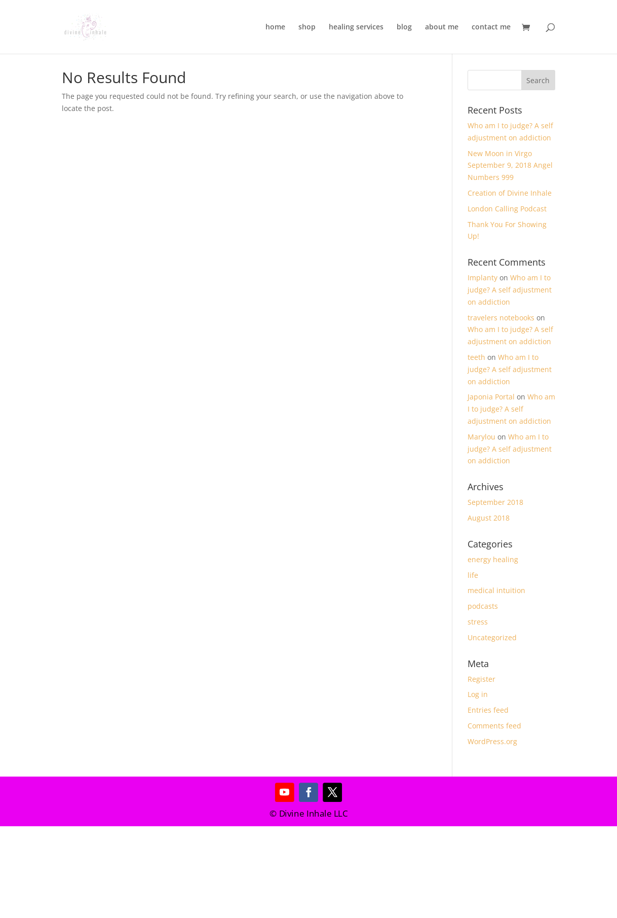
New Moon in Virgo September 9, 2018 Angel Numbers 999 (510, 165)
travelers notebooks (501, 317)
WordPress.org (492, 741)
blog (404, 27)
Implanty (482, 277)
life (473, 575)
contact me (491, 27)
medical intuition (496, 590)
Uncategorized (492, 637)
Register (481, 679)
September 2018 (495, 502)
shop (307, 27)
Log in (478, 694)
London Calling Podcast (507, 208)
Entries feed (488, 710)
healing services (356, 27)
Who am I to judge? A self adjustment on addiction (510, 290)
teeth (476, 357)
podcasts (483, 606)
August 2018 (489, 518)
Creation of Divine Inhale (510, 193)
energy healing (493, 559)
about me (441, 27)
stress (478, 622)
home (275, 27)
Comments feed (494, 725)
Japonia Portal (491, 396)
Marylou (481, 437)
